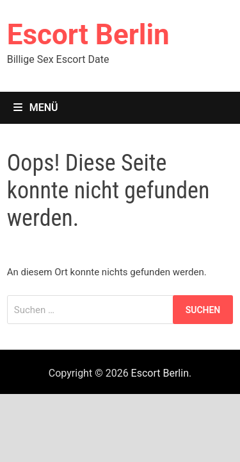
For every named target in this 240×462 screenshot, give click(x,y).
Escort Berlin (88, 34)
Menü (35, 107)
